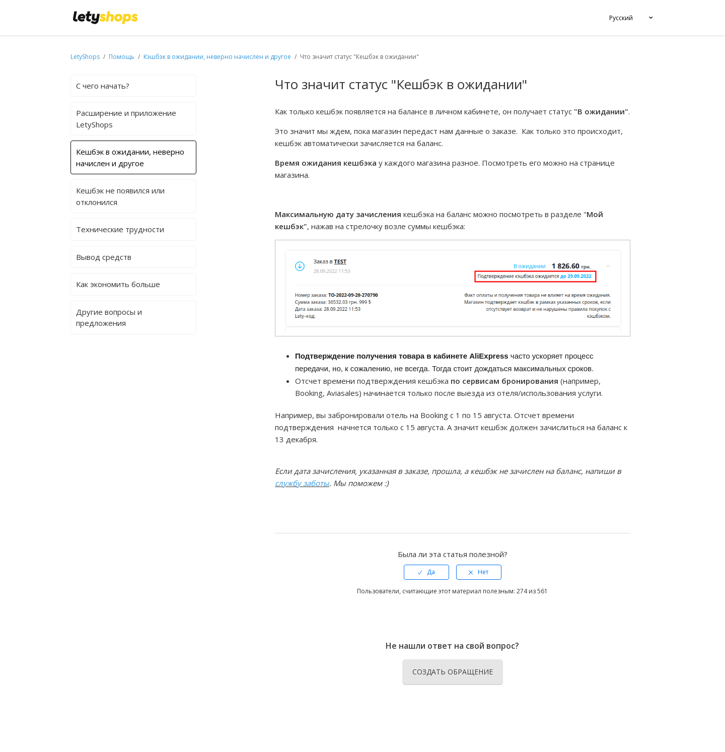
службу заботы (302, 483)
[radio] (426, 572)
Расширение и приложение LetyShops (126, 118)
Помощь (122, 56)
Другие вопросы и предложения (109, 317)
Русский (621, 18)
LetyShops (85, 56)
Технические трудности (120, 229)
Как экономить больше (118, 284)
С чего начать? (102, 86)
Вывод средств (103, 257)
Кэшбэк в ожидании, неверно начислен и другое (217, 56)
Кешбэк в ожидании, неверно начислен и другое (130, 157)
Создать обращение (452, 671)
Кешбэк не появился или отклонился (120, 196)
